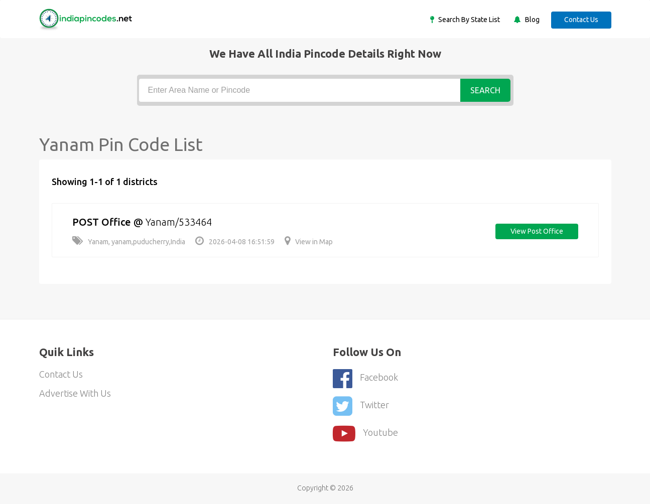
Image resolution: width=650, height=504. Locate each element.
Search (485, 90)
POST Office (101, 222)
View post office (536, 231)
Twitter (361, 406)
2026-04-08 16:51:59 (235, 242)
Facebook (365, 378)
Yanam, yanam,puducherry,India (128, 242)
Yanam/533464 (179, 222)
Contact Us (581, 20)
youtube (365, 433)
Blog (532, 20)
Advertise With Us (75, 393)
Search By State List (468, 20)
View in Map (309, 242)
